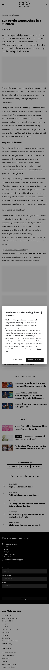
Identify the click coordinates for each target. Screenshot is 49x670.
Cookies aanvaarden (35, 359)
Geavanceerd (17, 359)
